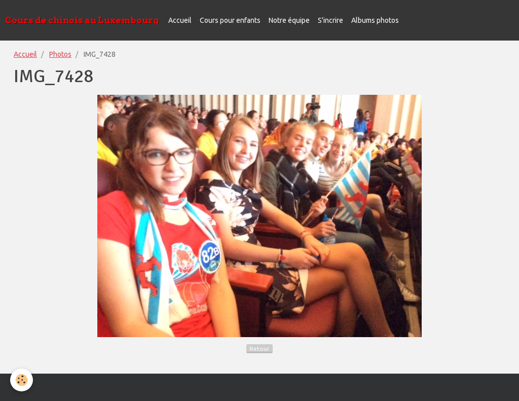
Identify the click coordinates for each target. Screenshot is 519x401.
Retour (259, 348)
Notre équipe (289, 20)
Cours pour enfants (230, 20)
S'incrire (330, 20)
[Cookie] (21, 380)
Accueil (180, 20)
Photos (60, 54)
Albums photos (375, 20)
